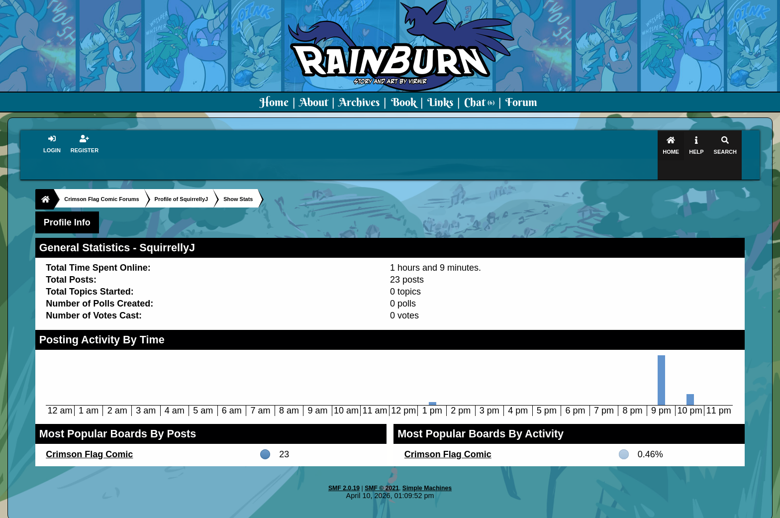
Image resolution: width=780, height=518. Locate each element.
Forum (521, 102)
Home (274, 102)
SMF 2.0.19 (344, 468)
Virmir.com (373, 511)
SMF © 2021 (382, 468)
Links (440, 102)
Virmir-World (468, 511)
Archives (359, 102)
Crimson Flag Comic (89, 435)
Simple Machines (427, 468)
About (313, 102)
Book (403, 102)
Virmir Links (587, 511)
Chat (479, 102)
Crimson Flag (419, 511)
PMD (503, 511)
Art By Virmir (540, 511)
